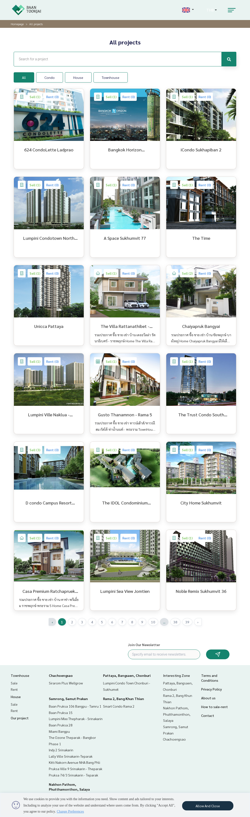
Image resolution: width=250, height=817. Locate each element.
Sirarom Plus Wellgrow (66, 683)
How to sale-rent (214, 706)
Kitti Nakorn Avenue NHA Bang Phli (74, 762)
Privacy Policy (211, 689)
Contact (207, 715)
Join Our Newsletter (144, 644)
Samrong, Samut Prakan (68, 698)
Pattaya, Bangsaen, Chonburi (127, 675)
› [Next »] (197, 622)
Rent (14, 689)
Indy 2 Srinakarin (61, 750)
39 (187, 622)
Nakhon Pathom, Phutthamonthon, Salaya (176, 714)
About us (208, 698)
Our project (20, 718)
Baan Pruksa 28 (61, 725)
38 (175, 622)
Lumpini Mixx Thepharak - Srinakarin (76, 718)
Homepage (17, 24)
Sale (14, 683)
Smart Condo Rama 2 (119, 706)
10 (153, 622)
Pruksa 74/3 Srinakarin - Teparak (73, 775)
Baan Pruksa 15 (61, 712)
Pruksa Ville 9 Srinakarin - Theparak (75, 768)
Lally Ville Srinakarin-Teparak (71, 756)
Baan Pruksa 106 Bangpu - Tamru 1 (75, 706)
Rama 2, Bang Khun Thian (123, 698)
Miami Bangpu (59, 731)
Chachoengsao (61, 675)
